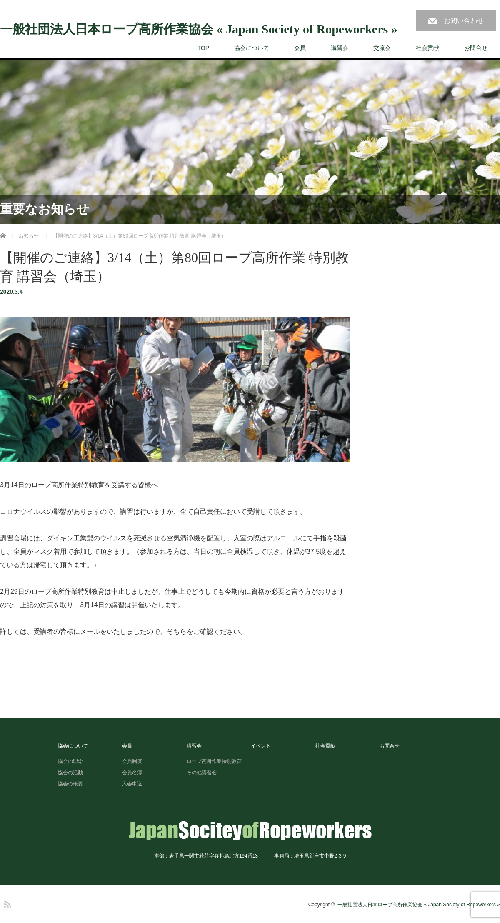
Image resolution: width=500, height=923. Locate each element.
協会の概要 (70, 783)
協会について (251, 48)
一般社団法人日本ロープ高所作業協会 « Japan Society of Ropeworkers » (199, 29)
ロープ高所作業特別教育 (214, 761)
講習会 (339, 48)
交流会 (382, 48)
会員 (300, 48)
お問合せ (476, 48)
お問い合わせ (464, 20)
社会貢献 (427, 48)
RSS (6, 903)
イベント (261, 745)
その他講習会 (202, 772)
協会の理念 (70, 761)
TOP (203, 48)
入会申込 (132, 783)
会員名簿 (132, 772)
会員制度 (132, 761)
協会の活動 (70, 772)
